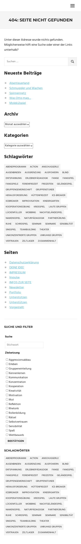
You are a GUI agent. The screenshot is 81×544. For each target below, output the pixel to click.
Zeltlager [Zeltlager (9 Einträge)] (28, 241)
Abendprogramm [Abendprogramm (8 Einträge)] (16, 167)
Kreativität (13, 391)
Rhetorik (12, 408)
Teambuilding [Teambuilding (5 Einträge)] (28, 230)
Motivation (14, 395)
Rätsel (11, 417)
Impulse (14, 277)
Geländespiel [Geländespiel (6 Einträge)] (64, 184)
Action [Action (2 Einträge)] (34, 167)
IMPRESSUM (17, 272)
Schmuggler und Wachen (26, 88)
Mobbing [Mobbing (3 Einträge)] (31, 212)
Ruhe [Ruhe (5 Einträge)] (8, 224)
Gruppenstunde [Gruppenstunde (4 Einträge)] (45, 190)
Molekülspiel (17, 103)
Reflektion (13, 404)
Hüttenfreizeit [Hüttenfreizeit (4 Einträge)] (39, 195)
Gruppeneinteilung (18, 369)
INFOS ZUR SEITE (20, 282)
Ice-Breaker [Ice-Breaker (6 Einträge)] (58, 195)
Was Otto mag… (20, 98)
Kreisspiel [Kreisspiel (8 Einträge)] (39, 207)
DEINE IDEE (16, 267)
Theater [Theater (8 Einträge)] (44, 230)
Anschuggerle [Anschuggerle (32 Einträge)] (50, 167)
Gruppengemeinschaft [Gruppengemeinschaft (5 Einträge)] (19, 190)
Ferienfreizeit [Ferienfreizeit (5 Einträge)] (30, 184)
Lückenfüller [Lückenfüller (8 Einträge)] (14, 212)
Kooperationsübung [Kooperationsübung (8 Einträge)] (18, 207)
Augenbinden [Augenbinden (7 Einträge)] (13, 173)
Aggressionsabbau (18, 360)
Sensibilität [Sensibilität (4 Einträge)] (66, 224)
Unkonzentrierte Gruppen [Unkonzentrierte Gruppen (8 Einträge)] (21, 235)
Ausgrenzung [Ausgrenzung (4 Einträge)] (33, 173)
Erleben (12, 364)
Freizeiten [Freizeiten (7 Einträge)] (47, 184)
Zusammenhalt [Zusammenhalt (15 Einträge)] (47, 241)
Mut (10, 400)
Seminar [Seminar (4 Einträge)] (36, 224)
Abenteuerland (19, 83)
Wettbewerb (15, 435)
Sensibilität (14, 426)
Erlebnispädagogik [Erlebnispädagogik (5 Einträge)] (36, 178)
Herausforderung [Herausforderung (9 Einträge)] (16, 195)
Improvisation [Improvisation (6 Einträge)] (30, 201)
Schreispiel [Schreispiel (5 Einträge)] (21, 224)
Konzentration (16, 382)
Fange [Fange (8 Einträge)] (55, 178)
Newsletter (16, 287)
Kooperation (15, 386)
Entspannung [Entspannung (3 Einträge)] (14, 178)
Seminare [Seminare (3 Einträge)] (50, 224)
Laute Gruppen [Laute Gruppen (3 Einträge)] (57, 207)
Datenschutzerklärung (24, 262)
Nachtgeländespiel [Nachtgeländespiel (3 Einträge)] (51, 212)
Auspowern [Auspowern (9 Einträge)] (51, 173)
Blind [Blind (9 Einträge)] (65, 173)
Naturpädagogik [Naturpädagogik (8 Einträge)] (34, 218)
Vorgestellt (16, 307)
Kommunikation (17, 378)
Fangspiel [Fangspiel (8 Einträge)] (68, 178)
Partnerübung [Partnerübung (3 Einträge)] (56, 218)
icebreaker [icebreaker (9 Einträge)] (12, 201)
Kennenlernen (15, 373)
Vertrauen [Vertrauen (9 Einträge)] (12, 241)
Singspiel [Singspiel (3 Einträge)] (11, 230)
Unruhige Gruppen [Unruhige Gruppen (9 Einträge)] (51, 235)
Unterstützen (18, 297)
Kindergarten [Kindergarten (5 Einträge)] (51, 201)
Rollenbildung (15, 413)
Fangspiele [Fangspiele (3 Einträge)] (12, 184)
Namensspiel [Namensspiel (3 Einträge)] (13, 218)
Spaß (10, 431)
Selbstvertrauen (17, 422)
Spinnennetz (17, 93)
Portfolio (15, 292)
